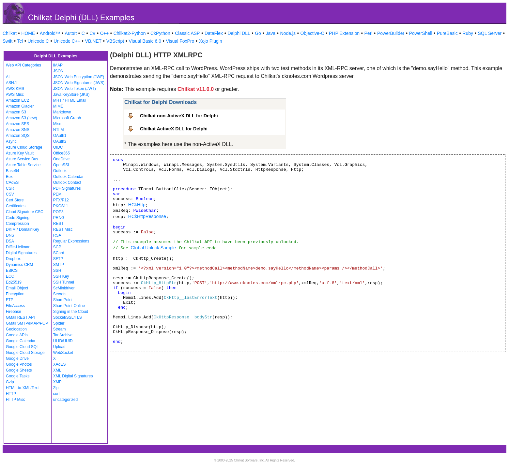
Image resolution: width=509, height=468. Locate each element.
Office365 (61, 153)
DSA (10, 241)
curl (56, 393)
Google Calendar (21, 341)
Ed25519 (14, 282)
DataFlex (214, 33)
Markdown (62, 112)
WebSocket (63, 352)
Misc (57, 124)
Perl (368, 33)
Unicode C (38, 41)
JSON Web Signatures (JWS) (78, 82)
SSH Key (61, 276)
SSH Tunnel (63, 282)
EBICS (12, 270)
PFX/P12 (61, 200)
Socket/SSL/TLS (67, 317)
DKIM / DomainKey (22, 229)
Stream (59, 329)
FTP (9, 300)
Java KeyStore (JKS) (71, 94)
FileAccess (15, 305)
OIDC (58, 147)
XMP (57, 382)
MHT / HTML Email (69, 100)
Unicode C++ (67, 41)
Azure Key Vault (20, 153)
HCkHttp (137, 204)
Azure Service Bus (22, 159)
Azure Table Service (23, 165)
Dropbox (13, 258)
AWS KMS (15, 88)
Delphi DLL (238, 33)
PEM (57, 194)
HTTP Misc (15, 399)
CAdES (12, 182)
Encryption (15, 294)
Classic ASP (187, 33)
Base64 (12, 170)
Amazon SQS (18, 135)
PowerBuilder (390, 33)
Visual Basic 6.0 (145, 41)
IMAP (58, 65)
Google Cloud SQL (22, 346)
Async (11, 141)
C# (92, 33)
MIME (58, 106)
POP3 (58, 212)
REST (58, 223)
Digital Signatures (21, 253)
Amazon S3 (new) (21, 118)
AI (7, 77)
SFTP (58, 258)
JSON (58, 71)
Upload (59, 346)
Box (9, 176)
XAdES (59, 364)
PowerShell (420, 33)
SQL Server (490, 33)
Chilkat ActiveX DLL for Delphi (174, 128)
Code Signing (17, 217)
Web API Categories (23, 65)
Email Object (17, 288)
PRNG (59, 217)
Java (270, 33)
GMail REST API (20, 317)
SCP (57, 247)
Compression (17, 223)
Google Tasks (18, 376)
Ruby (467, 33)
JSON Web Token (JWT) (74, 88)
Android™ (50, 33)
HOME (28, 33)
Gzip (10, 382)
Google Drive (17, 358)
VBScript (115, 41)
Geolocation (16, 329)
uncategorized (65, 399)
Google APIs (17, 335)
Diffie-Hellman (18, 247)
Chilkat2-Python (130, 33)
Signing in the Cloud (70, 311)
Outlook (60, 170)
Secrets (60, 294)
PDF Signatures (67, 188)
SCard (58, 253)
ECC (10, 276)
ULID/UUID (63, 341)
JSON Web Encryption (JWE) (78, 77)
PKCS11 (60, 206)
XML (57, 370)
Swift (7, 41)
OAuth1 (60, 135)
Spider (59, 323)
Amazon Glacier (20, 106)
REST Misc (63, 229)
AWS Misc (15, 94)
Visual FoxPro (180, 41)
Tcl (20, 41)
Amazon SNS (17, 129)
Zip (56, 388)
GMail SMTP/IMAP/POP (27, 323)
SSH (57, 270)
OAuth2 (60, 141)
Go (258, 33)
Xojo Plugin (210, 41)
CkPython (160, 33)
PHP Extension (344, 33)
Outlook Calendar (68, 176)
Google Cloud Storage (25, 352)
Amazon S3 (16, 112)
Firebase (13, 311)
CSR (10, 188)
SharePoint (62, 300)
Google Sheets (19, 370)
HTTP (11, 393)
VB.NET (93, 41)
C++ (104, 33)
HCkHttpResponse (147, 216)
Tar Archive (62, 335)
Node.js (288, 33)
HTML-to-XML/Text (22, 388)
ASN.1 (11, 82)
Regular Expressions (71, 241)
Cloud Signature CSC (24, 212)
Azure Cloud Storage (24, 147)
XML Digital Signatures (73, 376)
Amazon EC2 (17, 100)
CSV (10, 194)
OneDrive (61, 159)
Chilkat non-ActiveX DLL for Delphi (179, 115)
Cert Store (15, 200)
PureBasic (447, 33)
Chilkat (10, 33)
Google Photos (19, 364)
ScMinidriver (64, 288)
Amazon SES (17, 124)
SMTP (58, 264)
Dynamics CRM (19, 264)
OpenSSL (61, 165)
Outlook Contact (67, 182)
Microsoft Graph (67, 118)
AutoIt (71, 33)
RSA (57, 235)
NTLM (58, 129)
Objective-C (312, 33)
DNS (10, 235)
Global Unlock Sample (153, 247)
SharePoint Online (69, 305)
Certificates (15, 206)
